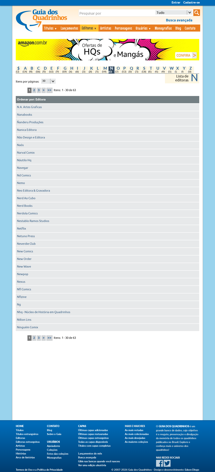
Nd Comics (24, 175)
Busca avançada (87, 457)
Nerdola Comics (27, 213)
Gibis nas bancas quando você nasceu (99, 461)
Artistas (105, 28)
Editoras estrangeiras (28, 441)
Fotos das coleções (57, 453)
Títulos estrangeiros (27, 434)
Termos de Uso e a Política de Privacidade (39, 469)
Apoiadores (53, 445)
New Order (24, 259)
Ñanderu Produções (30, 122)
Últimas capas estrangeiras (93, 437)
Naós (20, 145)
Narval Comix (26, 153)
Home (20, 426)
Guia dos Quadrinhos (174, 426)
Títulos (50, 28)
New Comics (25, 251)
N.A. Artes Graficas (29, 107)
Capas (82, 426)
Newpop (22, 274)
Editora (40, 100)
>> (49, 90)
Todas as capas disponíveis (93, 441)
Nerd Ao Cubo (26, 198)
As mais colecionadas (137, 434)
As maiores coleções (136, 441)
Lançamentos (69, 28)
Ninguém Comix (27, 327)
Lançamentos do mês (90, 453)
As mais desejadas (135, 437)
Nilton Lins (24, 320)
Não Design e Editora (31, 137)
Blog (178, 28)
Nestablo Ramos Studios (33, 221)
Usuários (143, 28)
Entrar (176, 3)
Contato (190, 28)
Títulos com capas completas (94, 445)
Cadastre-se (191, 3)
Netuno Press (26, 236)
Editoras (89, 28)
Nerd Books (25, 206)
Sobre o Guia (54, 434)
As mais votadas (134, 430)
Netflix (21, 229)
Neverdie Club (26, 244)
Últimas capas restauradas (93, 434)
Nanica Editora (27, 130)
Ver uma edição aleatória (92, 465)
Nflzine (21, 297)
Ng (19, 304)
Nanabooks (24, 115)
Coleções (52, 449)
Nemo (21, 183)
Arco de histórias (25, 457)
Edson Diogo (192, 469)
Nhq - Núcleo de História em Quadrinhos (43, 312)
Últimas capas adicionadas (93, 430)
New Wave (24, 267)
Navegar (22, 168)
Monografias (163, 28)
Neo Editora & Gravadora (33, 191)
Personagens (123, 28)
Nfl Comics (24, 289)
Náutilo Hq (24, 160)
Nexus (21, 282)
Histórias (21, 453)
